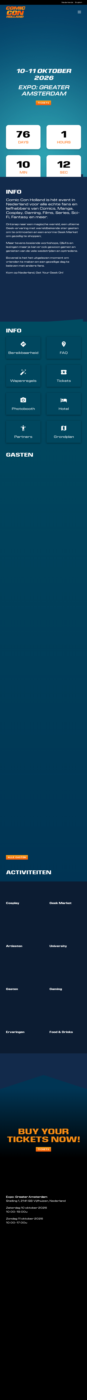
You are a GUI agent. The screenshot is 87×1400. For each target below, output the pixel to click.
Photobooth (23, 409)
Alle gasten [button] (17, 857)
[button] (79, 12)
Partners (23, 437)
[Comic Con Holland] (15, 12)
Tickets (64, 381)
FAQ (64, 353)
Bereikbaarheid (23, 353)
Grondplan (64, 437)
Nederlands (67, 2)
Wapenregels (23, 381)
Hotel (64, 409)
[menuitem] (67, 2)
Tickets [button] (43, 103)
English (78, 2)
